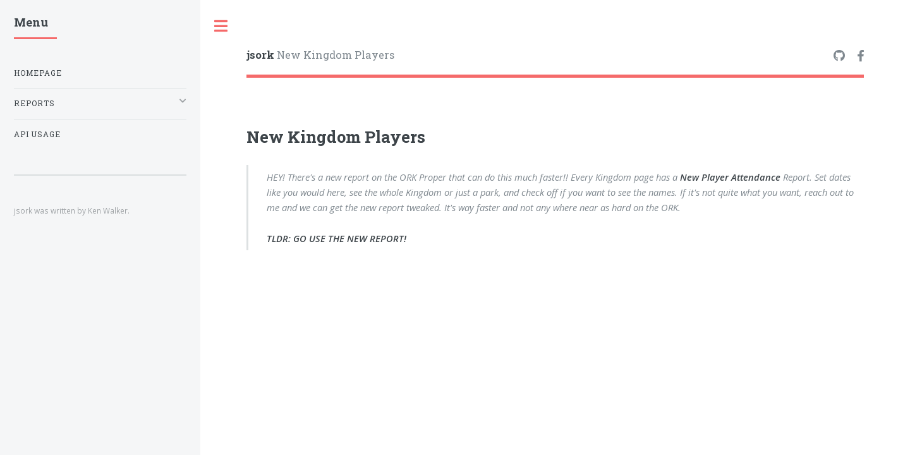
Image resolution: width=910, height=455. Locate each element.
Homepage (38, 73)
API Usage (37, 134)
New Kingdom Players (320, 54)
